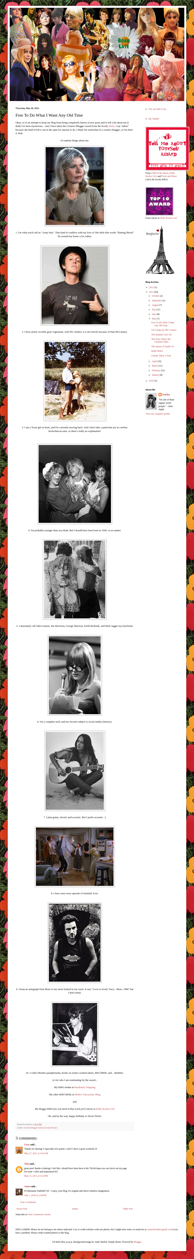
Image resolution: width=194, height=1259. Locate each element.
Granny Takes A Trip (161, 355)
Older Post (128, 1208)
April (154, 361)
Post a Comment (28, 1202)
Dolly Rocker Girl (105, 1108)
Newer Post (21, 1208)
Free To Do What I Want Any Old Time (162, 324)
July (154, 309)
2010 (151, 380)
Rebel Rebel (157, 351)
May (154, 318)
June (154, 314)
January (156, 375)
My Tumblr (153, 118)
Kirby (111, 126)
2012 (151, 287)
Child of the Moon (159, 173)
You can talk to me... (158, 109)
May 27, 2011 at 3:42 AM (36, 1153)
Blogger (137, 1242)
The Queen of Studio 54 (162, 346)
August (155, 305)
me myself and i (50, 1127)
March (155, 365)
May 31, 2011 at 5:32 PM (36, 1176)
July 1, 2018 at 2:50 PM (35, 1195)
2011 (151, 292)
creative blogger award (33, 1127)
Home (75, 1208)
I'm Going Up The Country (164, 330)
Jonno (27, 1186)
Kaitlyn (166, 394)
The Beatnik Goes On (161, 334)
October (156, 296)
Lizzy (27, 1144)
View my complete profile (158, 413)
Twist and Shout (169, 176)
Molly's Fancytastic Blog (87, 1094)
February (156, 370)
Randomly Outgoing (84, 1087)
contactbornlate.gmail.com (159, 1229)
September (157, 300)
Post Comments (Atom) (39, 1214)
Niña (26, 1163)
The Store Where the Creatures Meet (161, 340)
